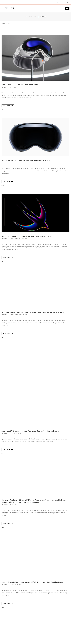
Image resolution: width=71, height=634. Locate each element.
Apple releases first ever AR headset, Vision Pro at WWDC (26, 160)
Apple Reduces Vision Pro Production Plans (20, 85)
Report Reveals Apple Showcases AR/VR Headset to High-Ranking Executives (35, 582)
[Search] (59, 2)
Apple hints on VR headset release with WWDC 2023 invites (27, 236)
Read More (8, 105)
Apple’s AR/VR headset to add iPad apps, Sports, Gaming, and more (30, 431)
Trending (5, 87)
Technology (6, 163)
